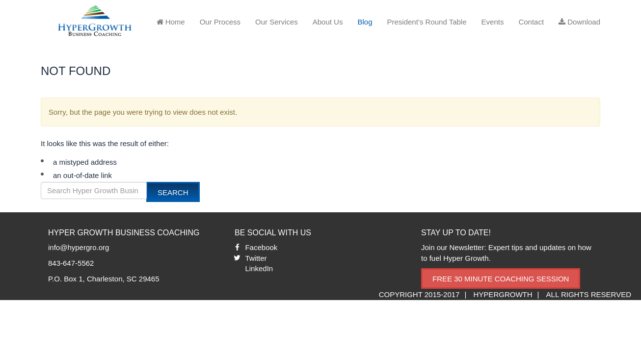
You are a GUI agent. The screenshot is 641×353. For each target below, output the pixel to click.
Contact (531, 22)
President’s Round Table (426, 22)
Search (173, 192)
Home (171, 22)
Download (579, 22)
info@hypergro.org (78, 247)
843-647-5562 (71, 263)
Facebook (261, 247)
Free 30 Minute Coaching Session (500, 279)
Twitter (256, 258)
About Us (328, 22)
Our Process (220, 22)
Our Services (276, 22)
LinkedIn (259, 268)
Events (492, 22)
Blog (364, 22)
